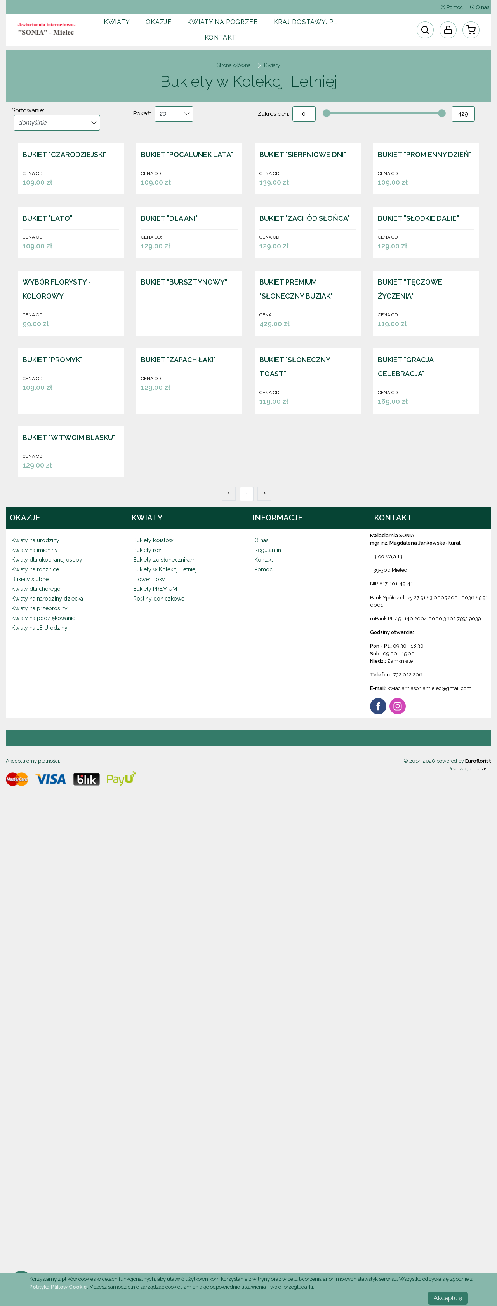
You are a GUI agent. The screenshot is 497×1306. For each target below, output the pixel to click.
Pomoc (451, 7)
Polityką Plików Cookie (58, 1286)
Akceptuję (448, 1298)
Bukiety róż (147, 1034)
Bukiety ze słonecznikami (165, 1044)
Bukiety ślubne (30, 1063)
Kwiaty (117, 22)
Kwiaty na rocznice (35, 1053)
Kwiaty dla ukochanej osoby (47, 1044)
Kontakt (220, 37)
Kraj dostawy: (305, 22)
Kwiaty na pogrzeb (222, 22)
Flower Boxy (149, 1063)
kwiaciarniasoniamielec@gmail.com (429, 1172)
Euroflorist (478, 1245)
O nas (479, 7)
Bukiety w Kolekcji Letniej (164, 1053)
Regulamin (267, 1034)
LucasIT (482, 1252)
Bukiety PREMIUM (155, 1073)
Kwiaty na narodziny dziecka (47, 1082)
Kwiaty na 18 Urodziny (40, 1112)
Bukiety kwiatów (153, 1024)
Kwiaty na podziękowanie (43, 1102)
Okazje (159, 22)
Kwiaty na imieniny (35, 1034)
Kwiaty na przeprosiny (40, 1092)
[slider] (326, 113)
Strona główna (234, 65)
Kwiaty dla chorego (36, 1073)
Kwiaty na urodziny (35, 1024)
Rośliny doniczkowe (158, 1082)
